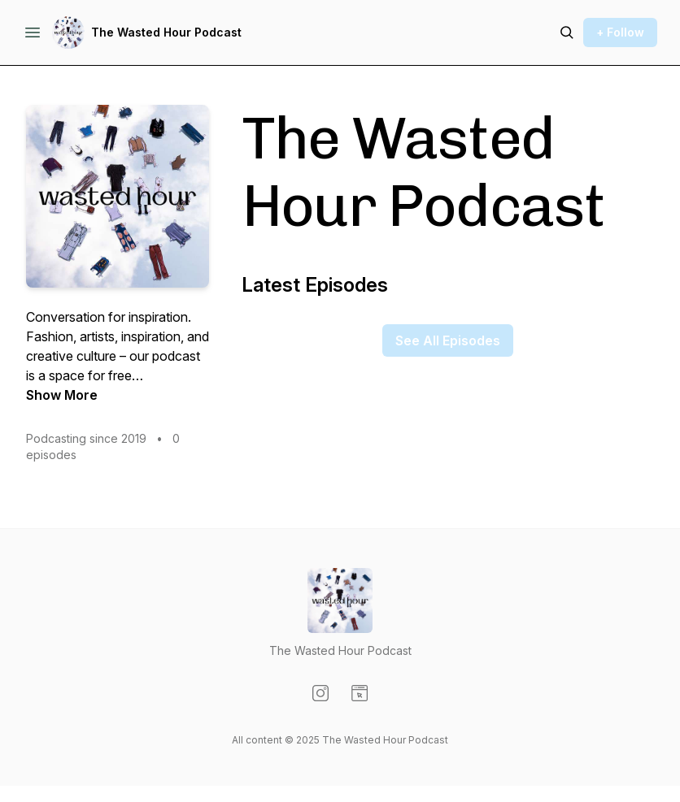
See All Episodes (447, 340)
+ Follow (620, 32)
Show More (62, 395)
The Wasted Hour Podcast (166, 32)
